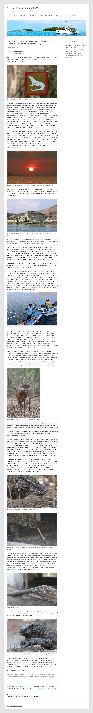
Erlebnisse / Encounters (46, 15)
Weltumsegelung (52, 676)
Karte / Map (23, 15)
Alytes (22, 676)
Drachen (26, 676)
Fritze (32, 674)
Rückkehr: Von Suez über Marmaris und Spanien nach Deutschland (74, 55)
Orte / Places (33, 15)
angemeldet (16, 696)
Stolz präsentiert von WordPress (14, 706)
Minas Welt (72, 15)
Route (15, 15)
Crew (8, 15)
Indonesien (32, 676)
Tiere (46, 676)
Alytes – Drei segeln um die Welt (24, 7)
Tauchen (42, 676)
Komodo (37, 676)
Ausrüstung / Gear (61, 15)
